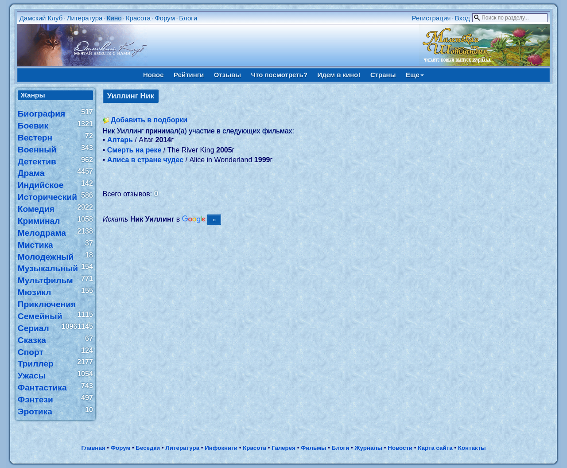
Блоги (188, 18)
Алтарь (120, 140)
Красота (138, 18)
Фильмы (313, 448)
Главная (93, 448)
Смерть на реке (134, 150)
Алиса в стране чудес (145, 160)
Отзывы (227, 74)
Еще (415, 74)
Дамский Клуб (41, 18)
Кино (114, 18)
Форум (165, 18)
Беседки (148, 448)
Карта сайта (435, 448)
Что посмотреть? (279, 74)
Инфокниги (221, 448)
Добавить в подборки (149, 120)
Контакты (472, 448)
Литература (85, 18)
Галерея (283, 448)
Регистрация (431, 18)
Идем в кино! (338, 74)
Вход (462, 18)
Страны (383, 74)
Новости (400, 448)
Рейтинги (189, 74)
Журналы (368, 448)
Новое (153, 74)
